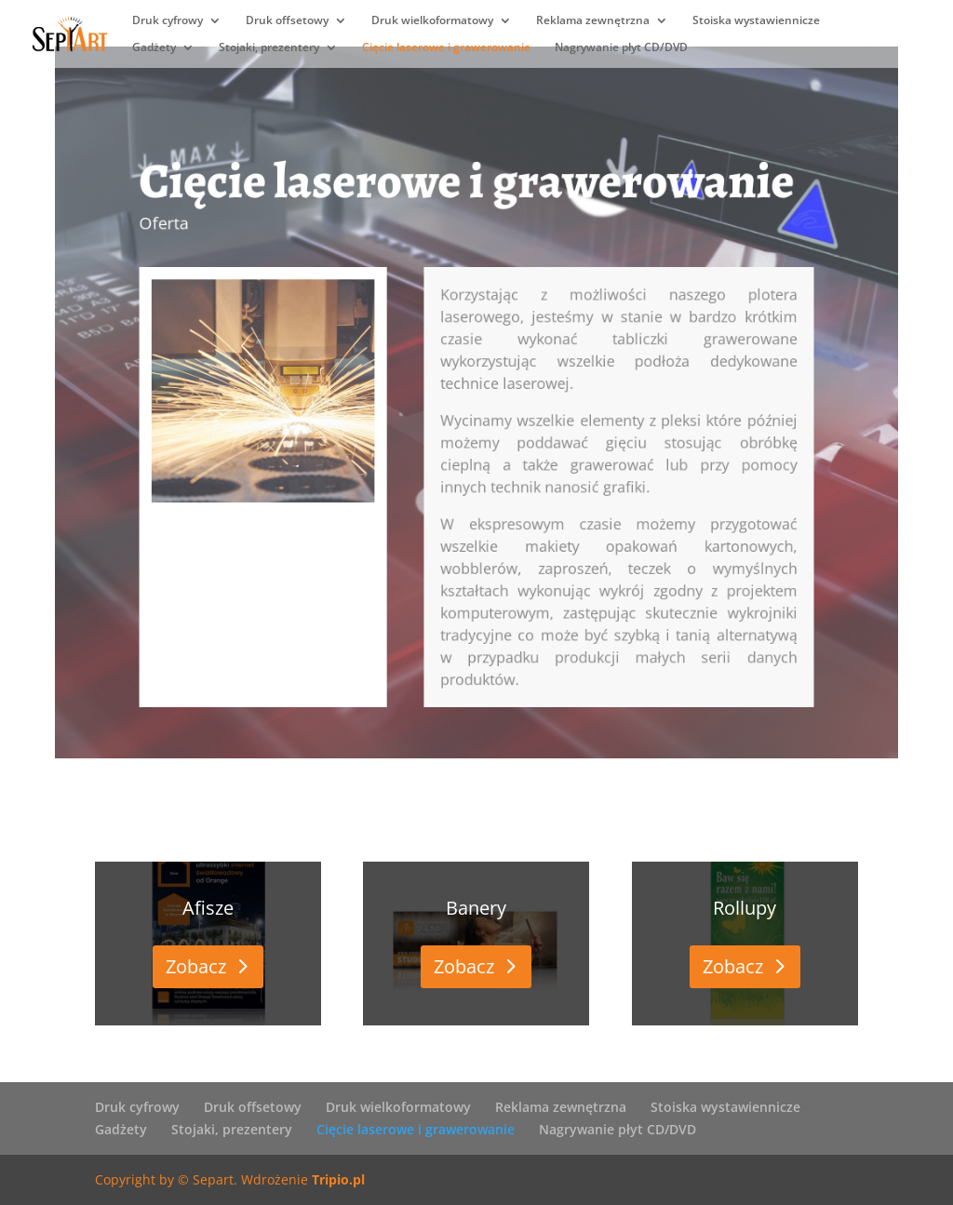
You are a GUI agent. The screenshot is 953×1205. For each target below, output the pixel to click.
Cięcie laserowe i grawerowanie (446, 48)
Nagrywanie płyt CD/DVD (621, 48)
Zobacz (196, 966)
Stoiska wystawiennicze (756, 21)
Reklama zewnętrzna (593, 21)
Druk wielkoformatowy (432, 21)
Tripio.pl (338, 1179)
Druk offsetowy (287, 21)
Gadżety (154, 48)
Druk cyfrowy (167, 21)
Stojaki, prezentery (269, 48)
